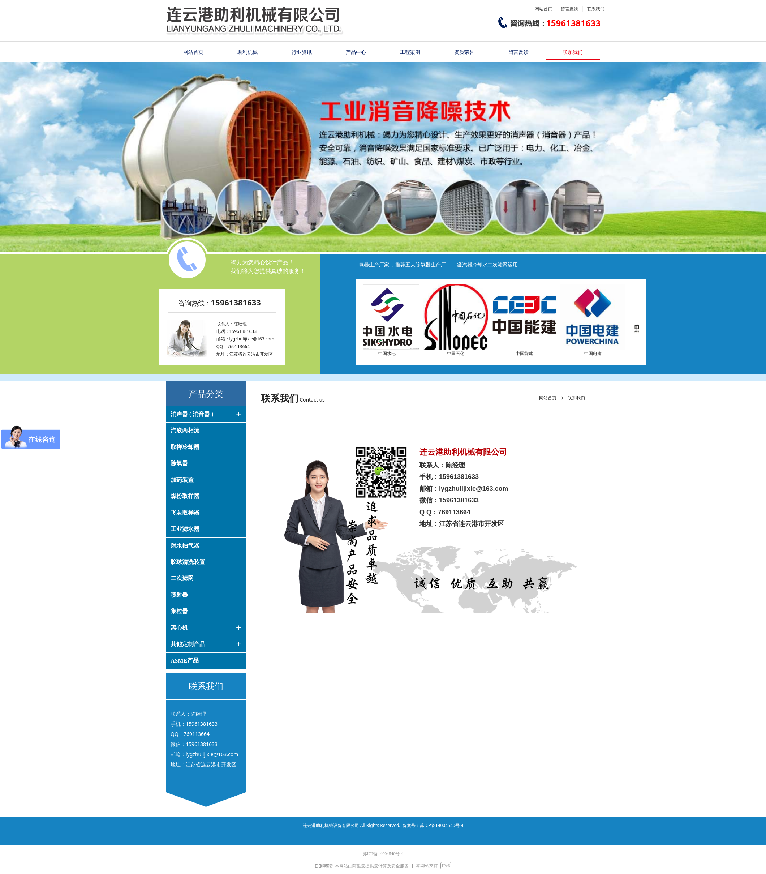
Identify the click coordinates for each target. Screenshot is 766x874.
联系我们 (576, 397)
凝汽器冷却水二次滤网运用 (491, 264)
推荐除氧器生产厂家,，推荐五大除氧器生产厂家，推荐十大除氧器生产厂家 (402, 264)
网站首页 (547, 397)
